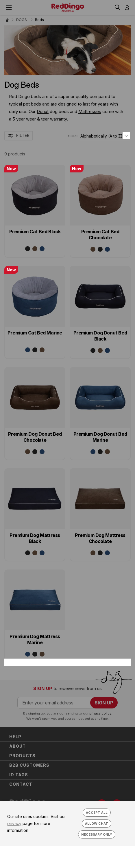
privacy (14, 823)
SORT (73, 136)
